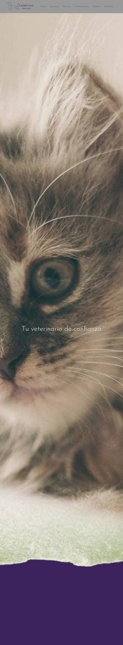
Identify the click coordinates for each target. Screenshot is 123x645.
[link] (20, 6)
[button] (82, 6)
